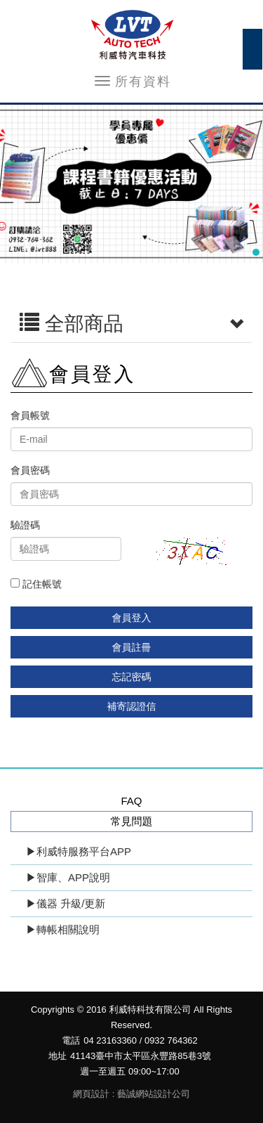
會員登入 (131, 617)
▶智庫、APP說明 (68, 877)
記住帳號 (36, 584)
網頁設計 (91, 1094)
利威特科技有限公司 (132, 35)
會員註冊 (131, 647)
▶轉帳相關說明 (63, 929)
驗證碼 (25, 525)
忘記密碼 (131, 676)
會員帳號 (30, 415)
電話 (71, 1040)
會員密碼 (30, 470)
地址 (57, 1056)
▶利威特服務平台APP (78, 851)
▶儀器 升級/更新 (65, 903)
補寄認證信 (131, 706)
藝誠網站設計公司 (153, 1094)
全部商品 (131, 324)
